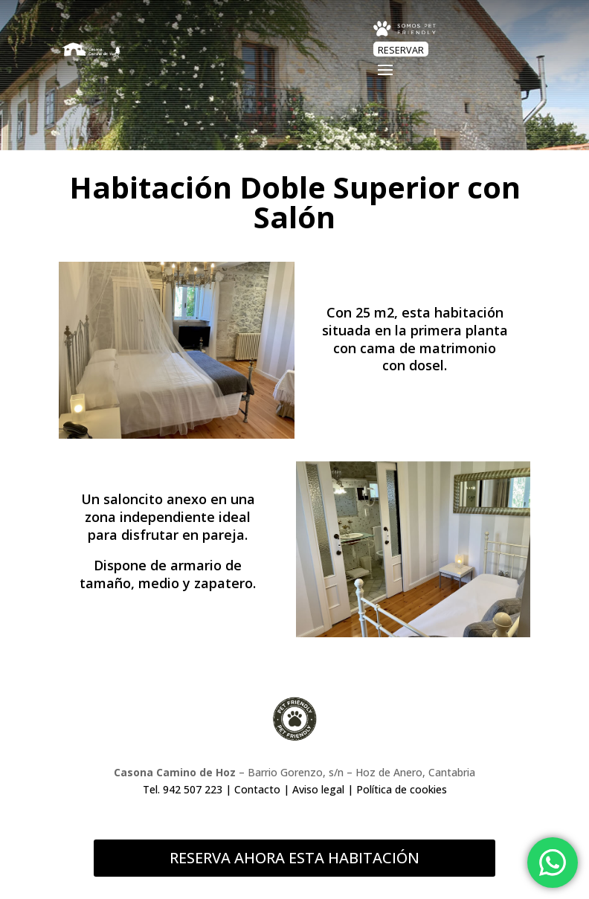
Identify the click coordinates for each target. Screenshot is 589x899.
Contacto (257, 789)
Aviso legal (318, 789)
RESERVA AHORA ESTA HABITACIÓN (294, 858)
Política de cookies (401, 789)
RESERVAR (401, 50)
